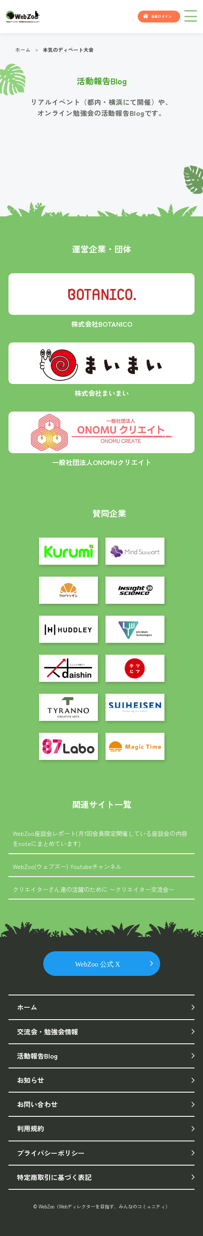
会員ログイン (161, 16)
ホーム (23, 49)
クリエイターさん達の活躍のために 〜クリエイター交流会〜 (94, 889)
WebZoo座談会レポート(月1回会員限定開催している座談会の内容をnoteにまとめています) (100, 838)
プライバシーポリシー (51, 1153)
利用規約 (30, 1128)
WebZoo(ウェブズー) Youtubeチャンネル (67, 866)
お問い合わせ (37, 1104)
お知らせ (30, 1080)
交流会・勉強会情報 (47, 1031)
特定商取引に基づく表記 (54, 1177)
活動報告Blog (37, 1056)
